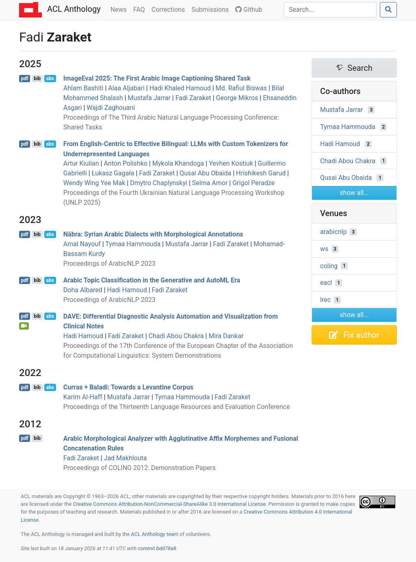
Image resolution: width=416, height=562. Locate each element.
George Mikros (237, 98)
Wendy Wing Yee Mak (94, 183)
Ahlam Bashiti (83, 88)
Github (248, 9)
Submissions (211, 8)
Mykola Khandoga (178, 163)
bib (37, 78)
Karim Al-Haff (82, 397)
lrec (325, 300)
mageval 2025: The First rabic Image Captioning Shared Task (157, 78)
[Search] (330, 9)
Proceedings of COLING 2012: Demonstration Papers (139, 468)
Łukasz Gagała (113, 173)
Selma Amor (210, 183)
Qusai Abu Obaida (205, 173)
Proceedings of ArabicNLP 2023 (109, 263)
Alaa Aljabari (126, 88)
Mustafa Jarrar (149, 98)
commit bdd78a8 (157, 548)
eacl (326, 282)
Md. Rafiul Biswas (241, 88)
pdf (24, 78)
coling (329, 265)
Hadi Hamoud (127, 290)
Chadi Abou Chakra (176, 336)
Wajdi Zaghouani (111, 108)
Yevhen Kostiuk (231, 163)
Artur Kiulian (81, 163)
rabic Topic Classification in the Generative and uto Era (151, 280)
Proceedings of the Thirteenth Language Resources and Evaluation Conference (176, 407)
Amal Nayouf (82, 244)
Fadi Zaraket (193, 98)
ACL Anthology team (154, 534)
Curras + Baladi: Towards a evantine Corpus (128, 387)
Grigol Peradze (253, 183)
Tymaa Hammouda (132, 244)
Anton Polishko (125, 163)
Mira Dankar (225, 336)
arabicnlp (333, 232)
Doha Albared (82, 290)
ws (324, 249)
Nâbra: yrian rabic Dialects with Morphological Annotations (153, 234)
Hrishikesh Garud (261, 173)
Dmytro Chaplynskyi (158, 183)
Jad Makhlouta (125, 458)
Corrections (170, 8)
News (120, 8)
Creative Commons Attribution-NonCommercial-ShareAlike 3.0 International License (169, 504)
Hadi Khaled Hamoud (180, 88)
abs (50, 78)
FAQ (140, 8)
